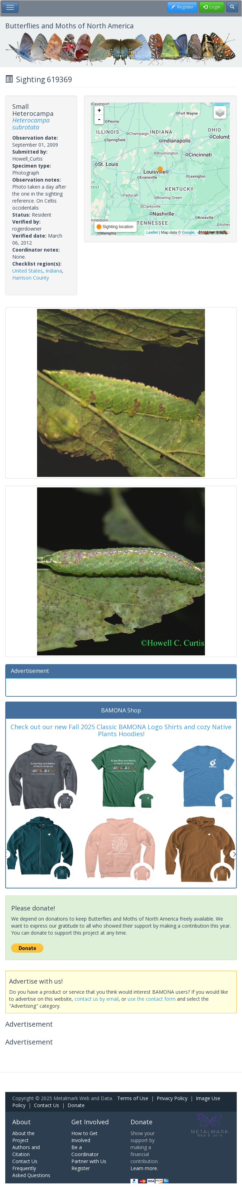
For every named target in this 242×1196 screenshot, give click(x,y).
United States (27, 270)
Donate (76, 1105)
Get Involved (90, 1122)
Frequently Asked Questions (31, 1172)
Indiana (53, 270)
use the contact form (152, 999)
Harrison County (30, 277)
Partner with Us (88, 1161)
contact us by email (96, 999)
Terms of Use (132, 1098)
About (21, 1122)
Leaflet (152, 232)
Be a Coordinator (85, 1151)
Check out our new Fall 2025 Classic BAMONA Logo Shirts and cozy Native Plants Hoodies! (121, 730)
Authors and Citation (26, 1151)
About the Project (23, 1137)
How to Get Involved (84, 1137)
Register (80, 1168)
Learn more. (144, 1168)
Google (188, 232)
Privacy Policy (172, 1098)
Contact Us (46, 1105)
